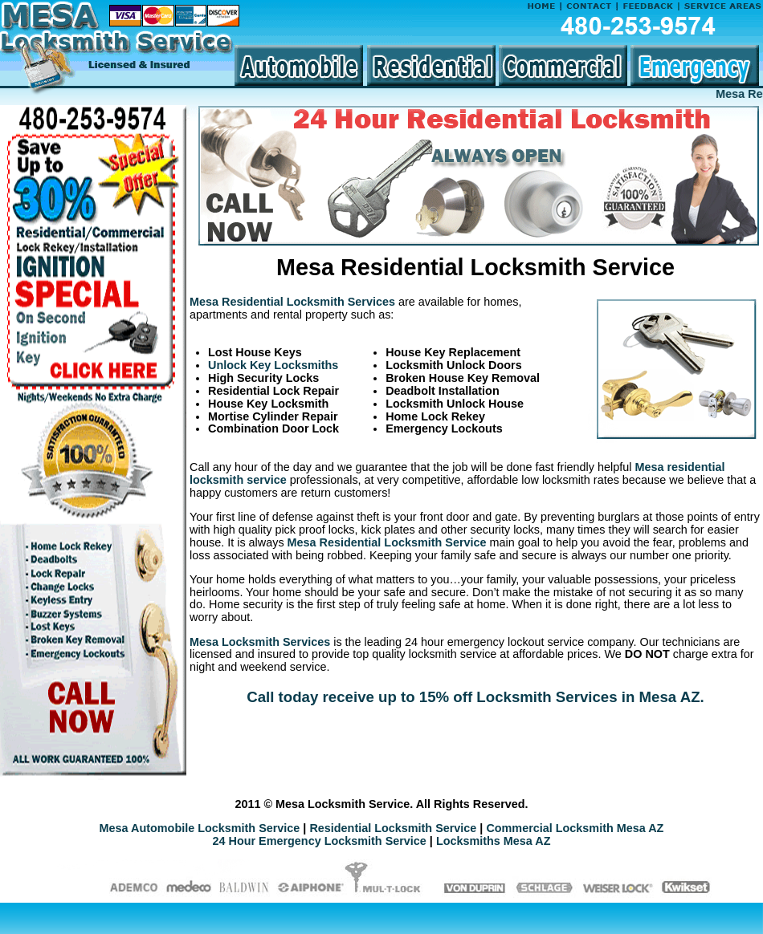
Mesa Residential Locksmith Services (292, 301)
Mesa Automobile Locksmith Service (200, 828)
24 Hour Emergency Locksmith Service (319, 841)
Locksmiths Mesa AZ (493, 841)
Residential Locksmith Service (392, 828)
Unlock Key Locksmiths (273, 365)
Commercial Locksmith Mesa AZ (574, 828)
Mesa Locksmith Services (260, 642)
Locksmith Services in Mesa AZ (588, 696)
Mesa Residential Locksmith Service (387, 542)
